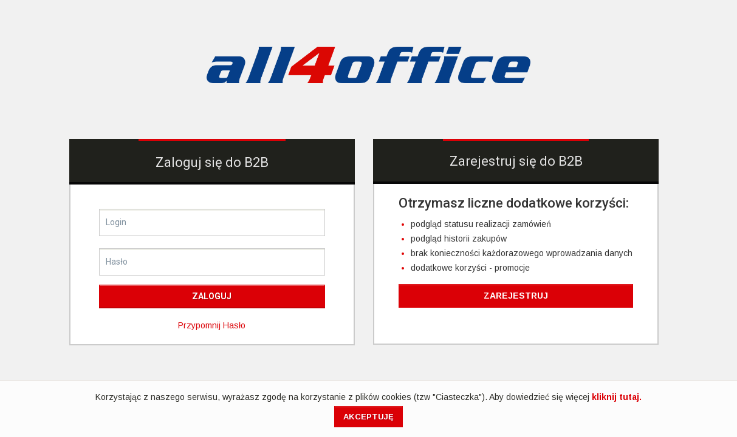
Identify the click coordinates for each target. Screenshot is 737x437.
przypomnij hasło (211, 325)
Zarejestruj (516, 295)
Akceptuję (368, 416)
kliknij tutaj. (617, 397)
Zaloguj (211, 296)
